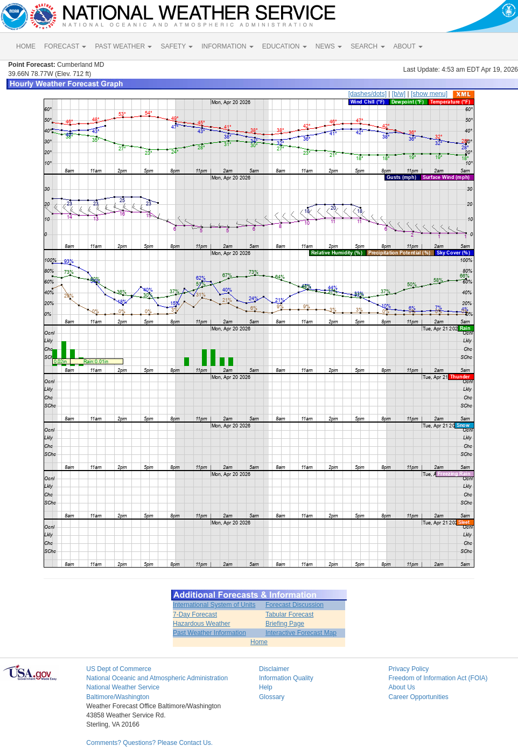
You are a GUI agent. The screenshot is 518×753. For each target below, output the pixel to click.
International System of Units (214, 605)
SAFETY (176, 46)
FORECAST (65, 46)
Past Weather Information (209, 633)
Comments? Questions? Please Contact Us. (149, 743)
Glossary (271, 697)
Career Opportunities (418, 697)
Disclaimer (274, 669)
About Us (401, 687)
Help (265, 687)
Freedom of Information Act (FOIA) (437, 678)
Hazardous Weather (201, 623)
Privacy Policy (408, 669)
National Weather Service (122, 687)
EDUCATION (284, 46)
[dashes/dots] (367, 94)
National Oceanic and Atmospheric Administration (157, 678)
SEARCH (367, 46)
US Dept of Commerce (118, 669)
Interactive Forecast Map (301, 633)
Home (259, 642)
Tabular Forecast (289, 614)
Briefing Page (284, 623)
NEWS (329, 46)
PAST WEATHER (123, 46)
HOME (26, 46)
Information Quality (286, 678)
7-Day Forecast (195, 614)
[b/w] (398, 94)
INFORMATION (227, 46)
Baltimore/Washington (117, 697)
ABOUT (408, 46)
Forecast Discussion (294, 605)
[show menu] (429, 94)
